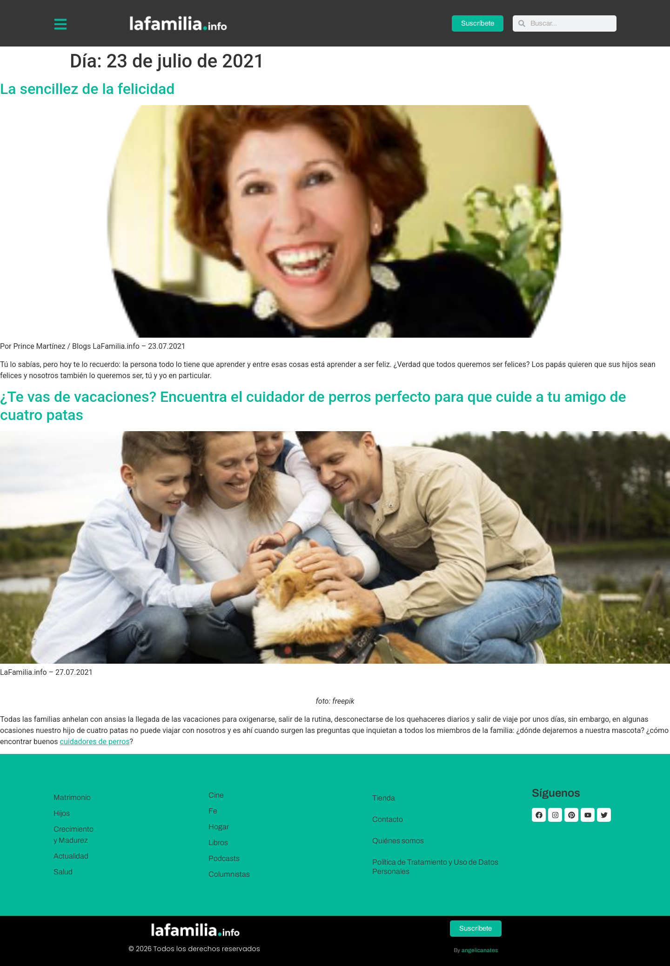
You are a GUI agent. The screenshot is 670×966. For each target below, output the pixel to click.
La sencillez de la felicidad (87, 89)
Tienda (383, 798)
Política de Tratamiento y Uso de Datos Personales (435, 866)
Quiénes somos (398, 841)
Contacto (387, 819)
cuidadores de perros (95, 741)
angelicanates (480, 950)
